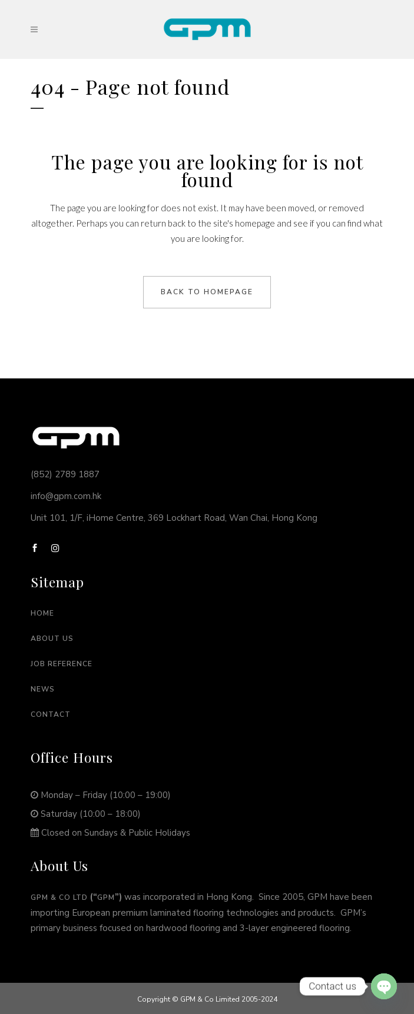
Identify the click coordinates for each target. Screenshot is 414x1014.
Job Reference (61, 664)
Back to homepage (207, 292)
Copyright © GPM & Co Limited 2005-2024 (207, 999)
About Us (52, 638)
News (43, 689)
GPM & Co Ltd (59, 897)
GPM (106, 897)
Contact (51, 714)
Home (42, 613)
